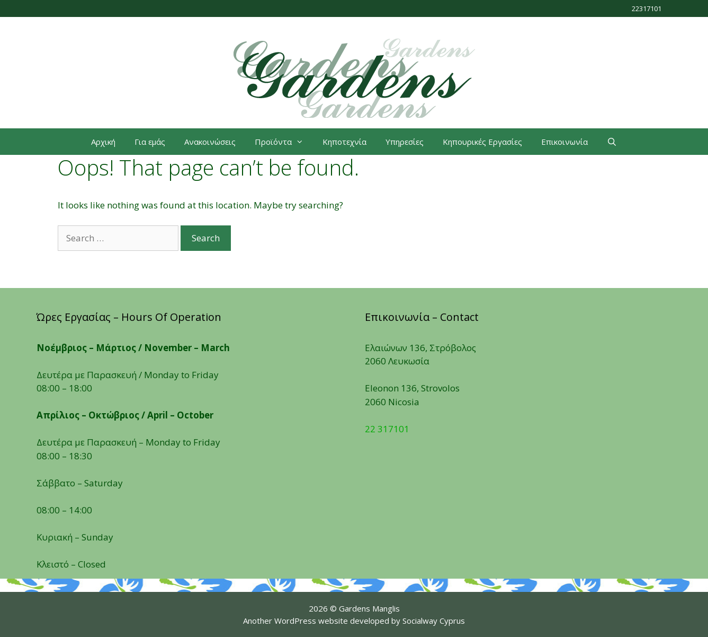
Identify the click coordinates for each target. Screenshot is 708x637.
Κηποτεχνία (344, 141)
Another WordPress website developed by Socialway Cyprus (354, 620)
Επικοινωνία (564, 141)
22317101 (646, 8)
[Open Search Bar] (611, 141)
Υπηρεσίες (405, 141)
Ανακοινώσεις (210, 141)
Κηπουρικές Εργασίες (482, 141)
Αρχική (103, 141)
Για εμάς (150, 141)
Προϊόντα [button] (284, 141)
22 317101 (387, 429)
